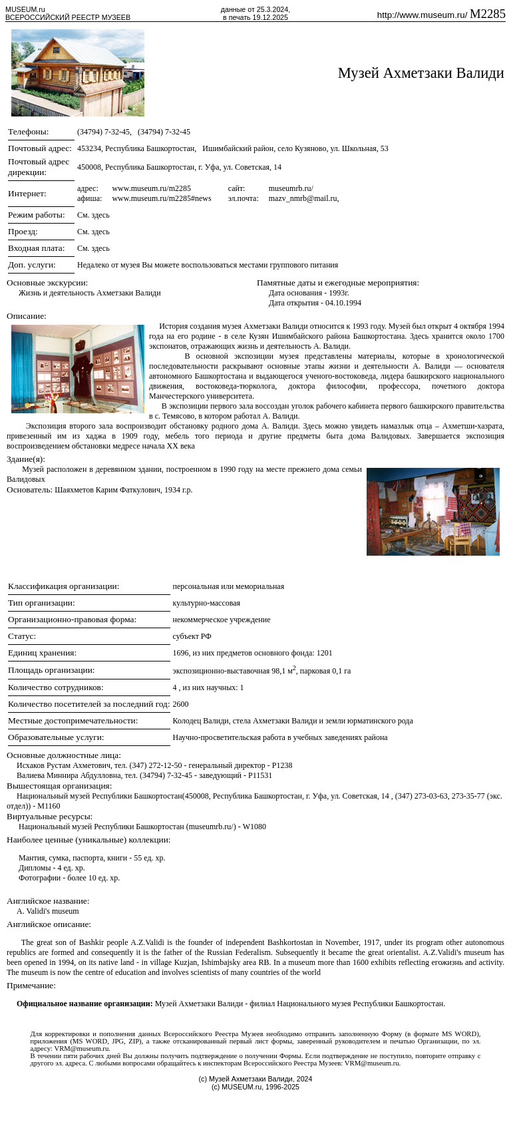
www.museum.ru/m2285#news (161, 198)
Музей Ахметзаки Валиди (421, 73)
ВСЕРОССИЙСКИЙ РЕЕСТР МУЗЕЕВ (67, 17)
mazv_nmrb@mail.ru (303, 198)
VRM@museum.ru (81, 1048)
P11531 (260, 775)
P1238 (282, 765)
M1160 (48, 806)
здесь (101, 215)
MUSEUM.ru (25, 9)
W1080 (254, 826)
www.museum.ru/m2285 (151, 188)
